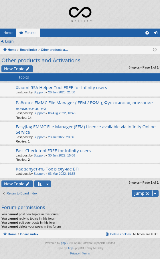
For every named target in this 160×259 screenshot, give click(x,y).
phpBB (65, 243)
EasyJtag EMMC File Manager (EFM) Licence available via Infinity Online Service (85, 129)
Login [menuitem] (157, 34)
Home (8, 33)
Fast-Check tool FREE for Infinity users (53, 150)
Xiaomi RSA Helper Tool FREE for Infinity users (61, 87)
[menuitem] (147, 33)
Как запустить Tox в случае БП (47, 169)
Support (39, 92)
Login (9, 41)
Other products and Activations (40, 60)
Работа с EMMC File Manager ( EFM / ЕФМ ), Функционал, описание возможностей (84, 105)
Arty (70, 248)
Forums (30, 33)
